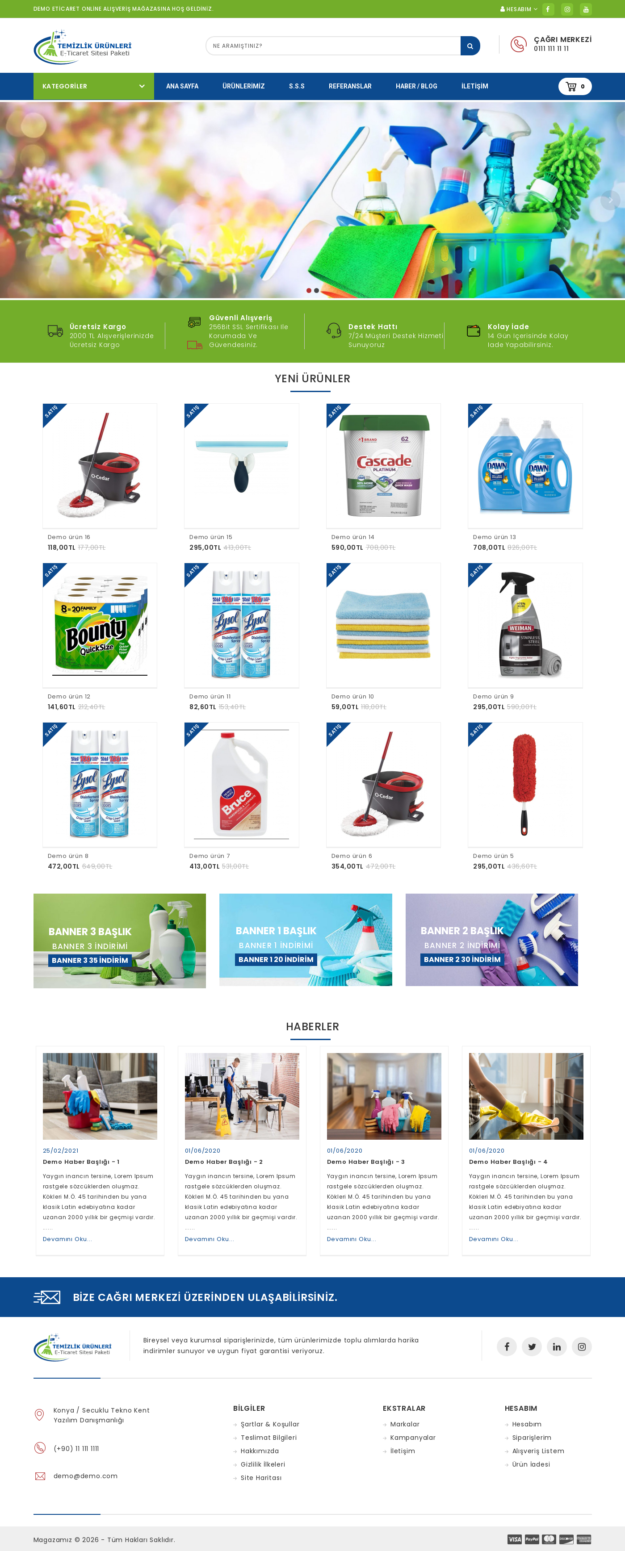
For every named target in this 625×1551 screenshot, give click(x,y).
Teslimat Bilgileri (269, 1431)
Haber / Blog (416, 86)
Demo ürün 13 (494, 537)
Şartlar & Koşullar (270, 1417)
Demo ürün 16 (69, 537)
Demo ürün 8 (68, 856)
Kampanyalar (413, 1431)
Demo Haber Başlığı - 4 (509, 1155)
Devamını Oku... (67, 1233)
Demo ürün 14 (353, 537)
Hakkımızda (260, 1444)
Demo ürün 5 (493, 856)
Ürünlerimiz (243, 86)
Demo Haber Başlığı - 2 (224, 1155)
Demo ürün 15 (211, 537)
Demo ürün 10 (353, 696)
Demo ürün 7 (209, 856)
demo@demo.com (86, 1469)
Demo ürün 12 (69, 696)
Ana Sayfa (182, 86)
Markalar (404, 1417)
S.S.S (297, 86)
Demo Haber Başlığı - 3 (366, 1155)
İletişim (474, 86)
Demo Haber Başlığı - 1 (81, 1155)
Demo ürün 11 (210, 696)
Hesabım (527, 1417)
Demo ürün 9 (493, 696)
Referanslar (350, 86)
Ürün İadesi (531, 1458)
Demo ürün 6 (352, 856)
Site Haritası (261, 1471)
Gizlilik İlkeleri (263, 1458)
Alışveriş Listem (538, 1444)
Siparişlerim (532, 1431)
